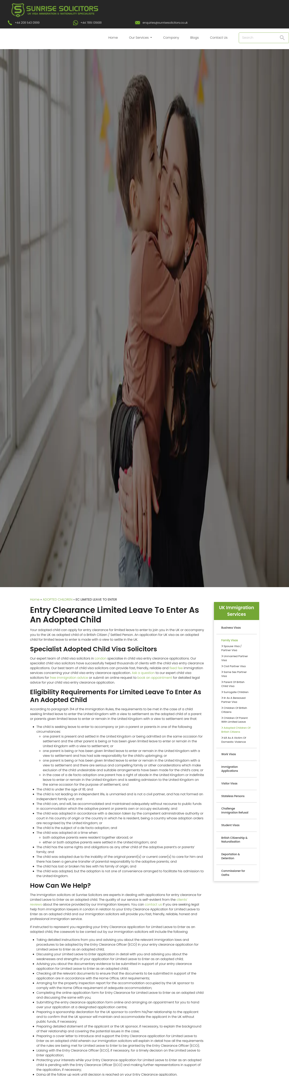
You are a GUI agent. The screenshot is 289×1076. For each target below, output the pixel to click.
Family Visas (229, 640)
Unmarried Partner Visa (234, 658)
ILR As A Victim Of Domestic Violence (233, 740)
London (100, 658)
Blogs (194, 37)
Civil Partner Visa (233, 666)
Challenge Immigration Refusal (234, 811)
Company (171, 37)
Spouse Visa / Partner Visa (231, 648)
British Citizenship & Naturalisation (234, 840)
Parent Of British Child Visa (233, 684)
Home (113, 37)
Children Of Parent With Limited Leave (234, 720)
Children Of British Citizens (234, 710)
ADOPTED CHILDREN (57, 599)
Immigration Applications (229, 769)
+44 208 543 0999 (27, 23)
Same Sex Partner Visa (234, 674)
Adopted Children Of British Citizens (236, 730)
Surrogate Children (235, 692)
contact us (153, 904)
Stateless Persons (233, 796)
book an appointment (154, 677)
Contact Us (219, 37)
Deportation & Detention (230, 856)
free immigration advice (69, 677)
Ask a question (143, 673)
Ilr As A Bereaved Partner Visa (233, 700)
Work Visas (228, 754)
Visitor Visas (229, 783)
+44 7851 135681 (90, 23)
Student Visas (230, 825)
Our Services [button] (139, 37)
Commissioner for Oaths (233, 873)
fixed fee (176, 668)
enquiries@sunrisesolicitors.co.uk (165, 23)
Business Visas (231, 628)
